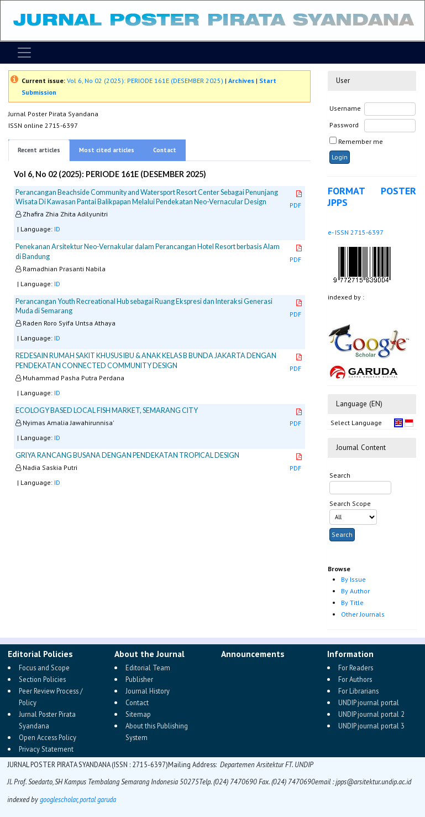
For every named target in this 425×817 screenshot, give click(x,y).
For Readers (355, 667)
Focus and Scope (44, 667)
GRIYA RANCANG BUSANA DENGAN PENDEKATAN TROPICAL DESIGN (127, 455)
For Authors (355, 679)
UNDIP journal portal (368, 702)
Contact (164, 150)
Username (345, 108)
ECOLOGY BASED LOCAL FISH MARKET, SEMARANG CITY (106, 410)
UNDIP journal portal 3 (371, 725)
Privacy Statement (46, 748)
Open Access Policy (47, 737)
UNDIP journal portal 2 (371, 714)
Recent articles (39, 150)
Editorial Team (147, 667)
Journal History (147, 690)
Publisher (139, 679)
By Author (355, 591)
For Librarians (358, 690)
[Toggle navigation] (24, 53)
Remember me (360, 141)
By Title (352, 602)
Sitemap (138, 714)
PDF (296, 199)
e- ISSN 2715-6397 (356, 232)
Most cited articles (106, 150)
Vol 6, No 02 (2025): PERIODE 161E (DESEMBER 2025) (145, 80)
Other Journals (363, 614)
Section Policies (42, 679)
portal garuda (98, 799)
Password (344, 125)
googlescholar (57, 799)
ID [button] (57, 229)
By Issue (353, 579)
